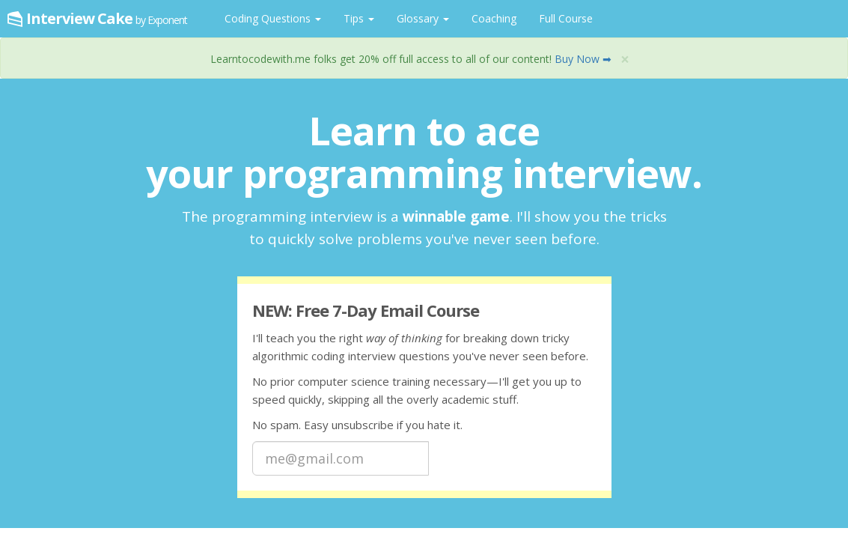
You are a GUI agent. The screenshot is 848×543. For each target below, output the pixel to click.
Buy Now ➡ (583, 59)
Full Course (566, 18)
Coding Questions (273, 18)
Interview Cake (106, 18)
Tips (359, 18)
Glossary (423, 18)
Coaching (494, 18)
